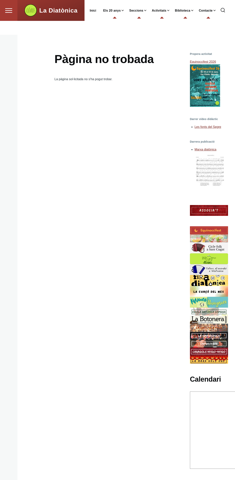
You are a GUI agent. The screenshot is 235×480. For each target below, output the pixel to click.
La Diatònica (58, 24)
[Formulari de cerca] (223, 24)
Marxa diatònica (205, 149)
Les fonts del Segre (208, 127)
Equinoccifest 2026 (203, 62)
